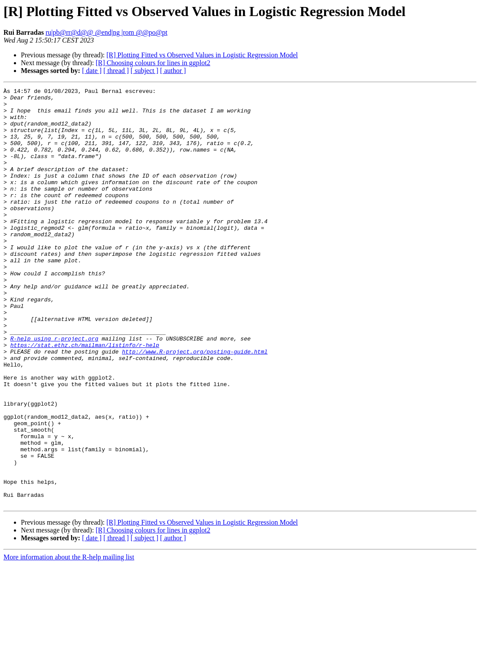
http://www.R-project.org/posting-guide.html (194, 405)
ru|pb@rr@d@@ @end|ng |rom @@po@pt (107, 32)
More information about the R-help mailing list (68, 640)
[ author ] (173, 70)
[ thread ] (116, 70)
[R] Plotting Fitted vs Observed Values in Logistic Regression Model (202, 55)
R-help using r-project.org (54, 389)
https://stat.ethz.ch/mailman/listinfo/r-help (84, 397)
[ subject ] (144, 70)
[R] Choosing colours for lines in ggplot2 (152, 62)
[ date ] (92, 70)
